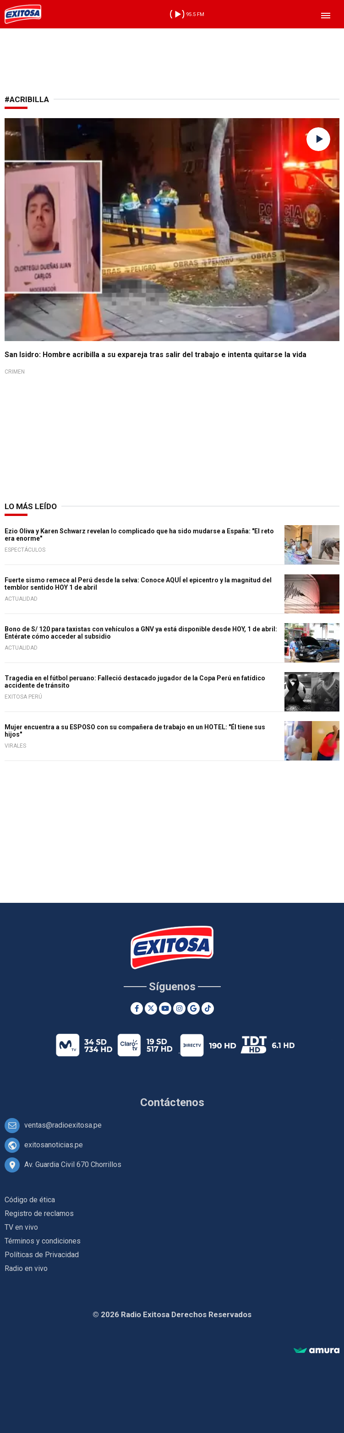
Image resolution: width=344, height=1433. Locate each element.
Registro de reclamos (39, 1213)
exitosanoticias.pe (53, 1144)
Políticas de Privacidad (42, 1254)
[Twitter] (151, 1008)
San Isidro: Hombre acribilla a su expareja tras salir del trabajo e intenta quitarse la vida (155, 354)
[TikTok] (208, 1008)
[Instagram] (179, 1008)
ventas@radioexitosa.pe (63, 1125)
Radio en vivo (26, 1268)
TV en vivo (21, 1227)
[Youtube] (165, 1008)
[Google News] (193, 1008)
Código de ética (30, 1199)
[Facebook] (137, 1008)
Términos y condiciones (43, 1241)
